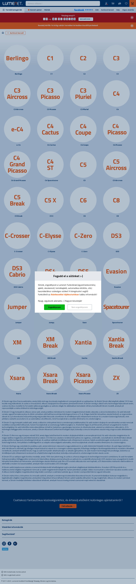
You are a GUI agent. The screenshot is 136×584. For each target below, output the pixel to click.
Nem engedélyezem (80, 307)
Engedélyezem (54, 307)
